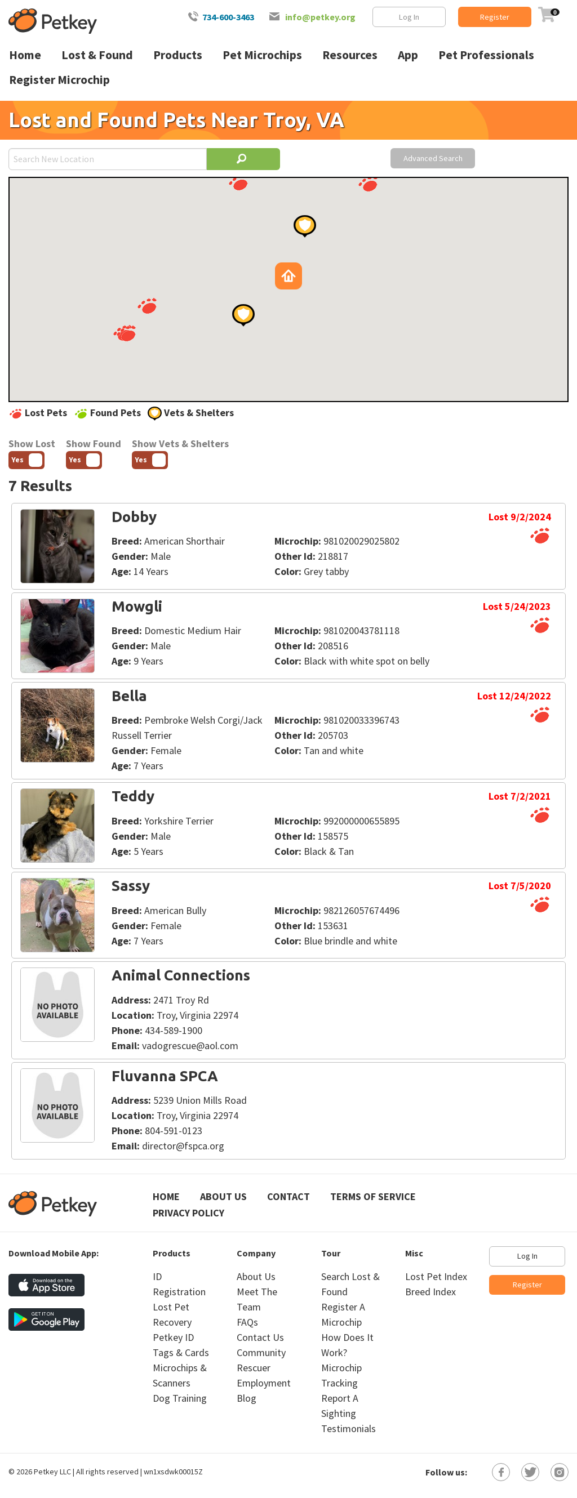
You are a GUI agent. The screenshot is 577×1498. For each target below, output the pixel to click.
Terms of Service (373, 1196)
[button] (126, 333)
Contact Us (260, 1337)
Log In (409, 17)
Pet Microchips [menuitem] (262, 55)
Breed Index (430, 1291)
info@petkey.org (320, 17)
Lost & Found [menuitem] (97, 55)
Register (494, 17)
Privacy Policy (188, 1212)
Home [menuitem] (25, 55)
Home (166, 1196)
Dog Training (180, 1398)
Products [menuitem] (177, 55)
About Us (223, 1196)
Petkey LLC (52, 1471)
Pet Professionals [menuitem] (486, 55)
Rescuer (253, 1367)
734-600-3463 (228, 17)
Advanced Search (433, 158)
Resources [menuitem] (350, 55)
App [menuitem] (408, 55)
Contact (288, 1196)
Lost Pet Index (436, 1276)
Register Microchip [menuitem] (59, 79)
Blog (246, 1398)
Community (261, 1352)
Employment (264, 1382)
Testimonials (348, 1428)
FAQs (247, 1322)
